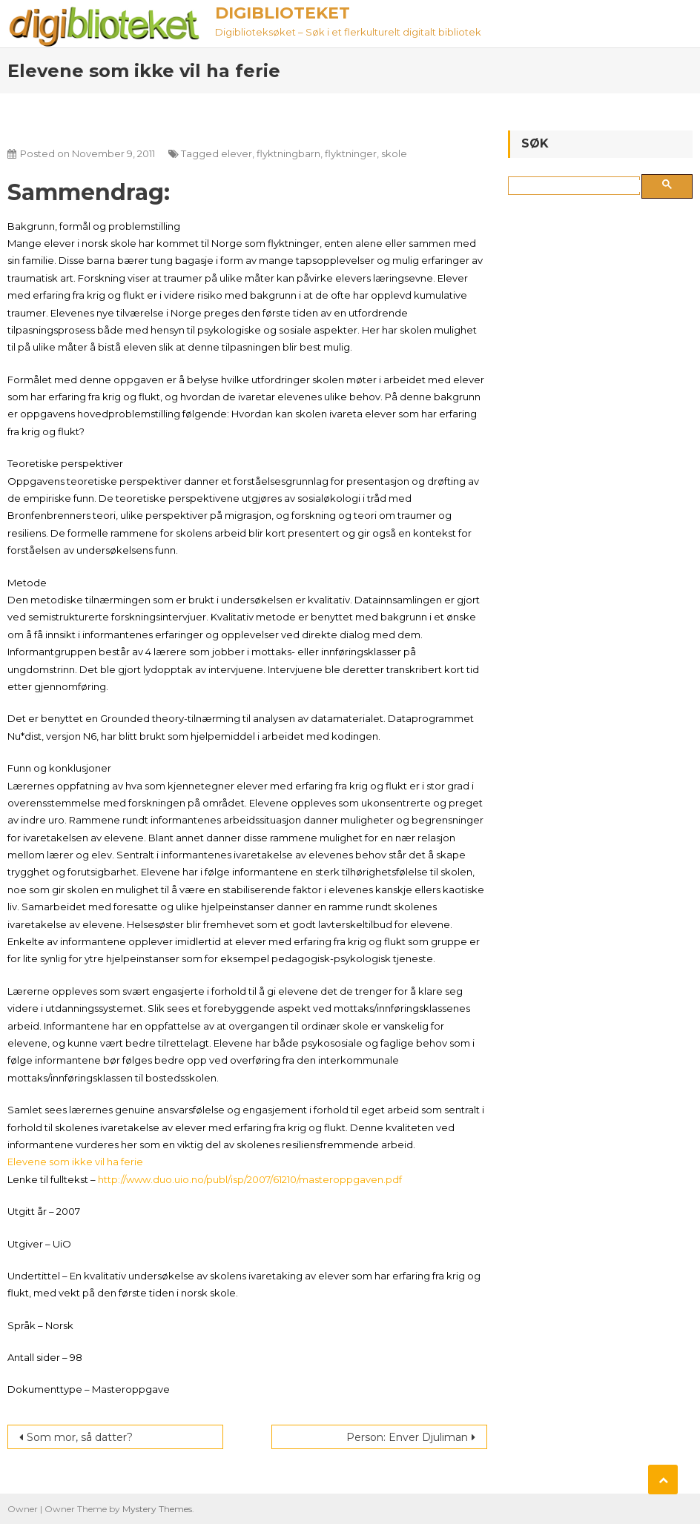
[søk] (577, 186)
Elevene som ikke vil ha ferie (75, 1161)
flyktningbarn (288, 153)
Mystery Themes (157, 1508)
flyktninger (351, 153)
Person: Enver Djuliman (407, 1437)
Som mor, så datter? (80, 1437)
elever (236, 153)
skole (394, 153)
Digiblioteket (282, 13)
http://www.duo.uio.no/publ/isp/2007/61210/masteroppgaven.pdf (250, 1179)
